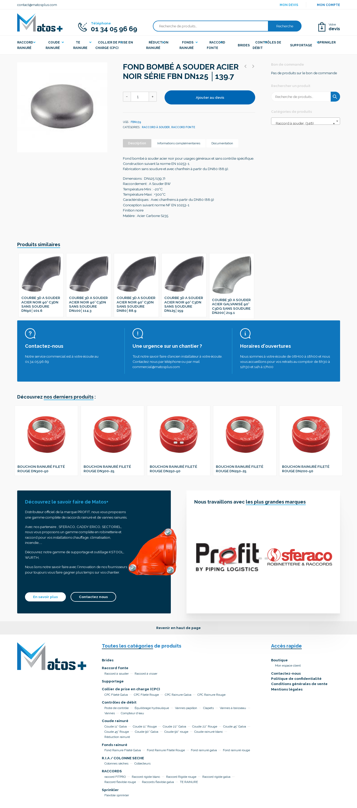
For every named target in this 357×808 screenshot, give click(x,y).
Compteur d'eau (132, 713)
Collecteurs (142, 763)
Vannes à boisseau (233, 708)
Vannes (109, 713)
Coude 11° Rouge (145, 726)
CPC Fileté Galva (116, 695)
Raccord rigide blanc (146, 777)
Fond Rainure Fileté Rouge (166, 750)
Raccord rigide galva (216, 777)
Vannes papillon (186, 708)
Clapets (208, 708)
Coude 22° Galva (174, 726)
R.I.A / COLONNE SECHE (123, 758)
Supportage (113, 681)
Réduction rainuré (117, 737)
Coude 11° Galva (115, 726)
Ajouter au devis (210, 97)
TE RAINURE (189, 782)
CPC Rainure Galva (178, 695)
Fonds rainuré (114, 745)
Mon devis (289, 5)
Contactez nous (93, 597)
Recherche (284, 26)
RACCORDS (112, 771)
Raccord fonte (183, 127)
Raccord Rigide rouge (181, 777)
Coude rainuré (115, 721)
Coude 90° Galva (146, 732)
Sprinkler (110, 790)
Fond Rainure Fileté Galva (122, 750)
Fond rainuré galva (204, 750)
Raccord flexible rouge (120, 782)
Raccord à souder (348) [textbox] (304, 123)
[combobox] (305, 121)
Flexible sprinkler (116, 795)
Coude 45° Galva (234, 726)
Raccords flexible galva (158, 782)
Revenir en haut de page (178, 628)
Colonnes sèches (116, 763)
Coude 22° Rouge (204, 726)
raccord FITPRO (115, 777)
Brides (108, 660)
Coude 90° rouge (176, 732)
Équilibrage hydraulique (152, 708)
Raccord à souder (156, 127)
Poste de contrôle (116, 708)
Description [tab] (137, 143)
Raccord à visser (146, 673)
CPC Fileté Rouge (146, 695)
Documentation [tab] (222, 143)
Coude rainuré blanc (208, 732)
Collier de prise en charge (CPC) (131, 689)
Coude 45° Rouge (116, 732)
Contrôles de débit (119, 702)
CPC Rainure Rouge (211, 695)
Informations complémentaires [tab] (178, 143)
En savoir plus (45, 597)
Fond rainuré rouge (236, 750)
